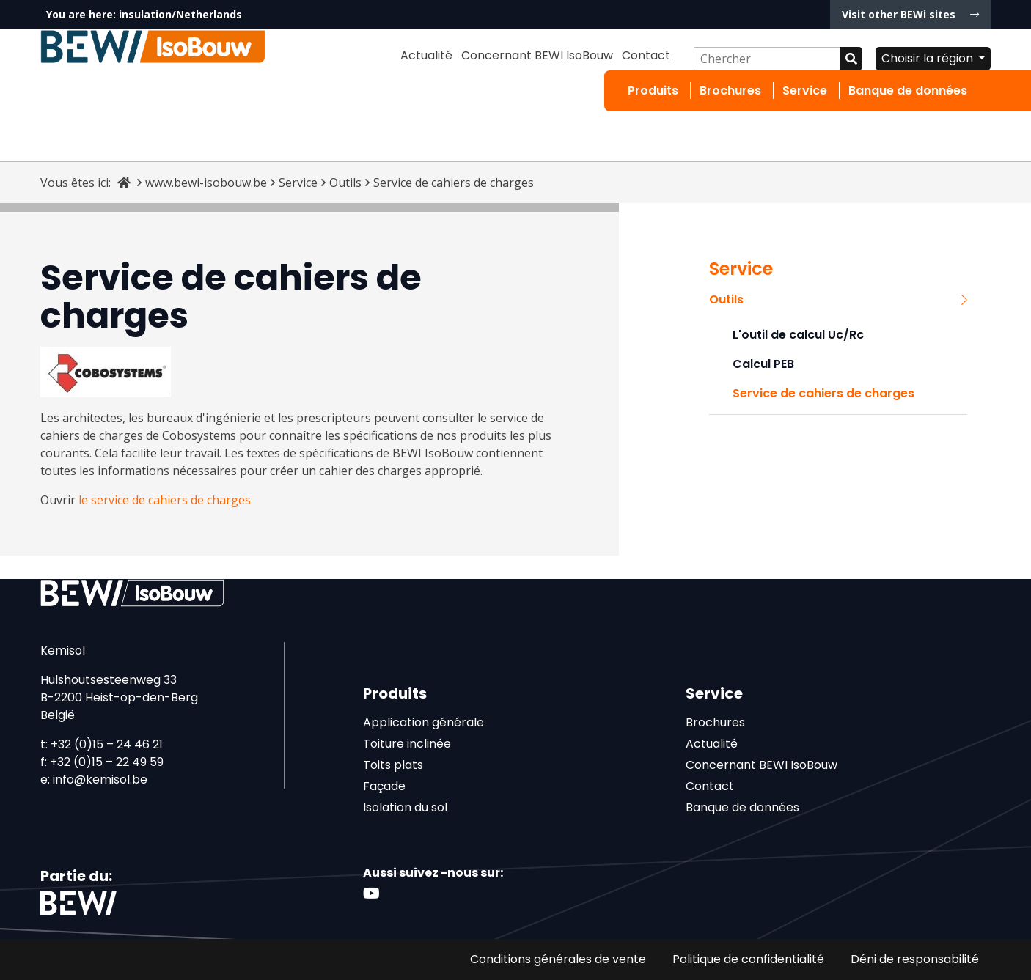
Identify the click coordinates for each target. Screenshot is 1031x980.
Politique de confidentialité (748, 959)
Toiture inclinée (407, 743)
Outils (345, 182)
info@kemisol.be (100, 779)
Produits (653, 90)
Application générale (423, 722)
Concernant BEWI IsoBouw (537, 55)
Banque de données (907, 90)
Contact (646, 55)
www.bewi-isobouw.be (206, 182)
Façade (384, 786)
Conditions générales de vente (558, 959)
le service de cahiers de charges (164, 500)
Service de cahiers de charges (823, 393)
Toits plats (393, 764)
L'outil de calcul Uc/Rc (798, 334)
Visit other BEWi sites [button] (910, 14)
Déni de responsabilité (915, 959)
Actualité (426, 55)
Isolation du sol (405, 807)
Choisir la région (928, 58)
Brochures (730, 90)
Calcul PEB (763, 363)
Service (804, 90)
